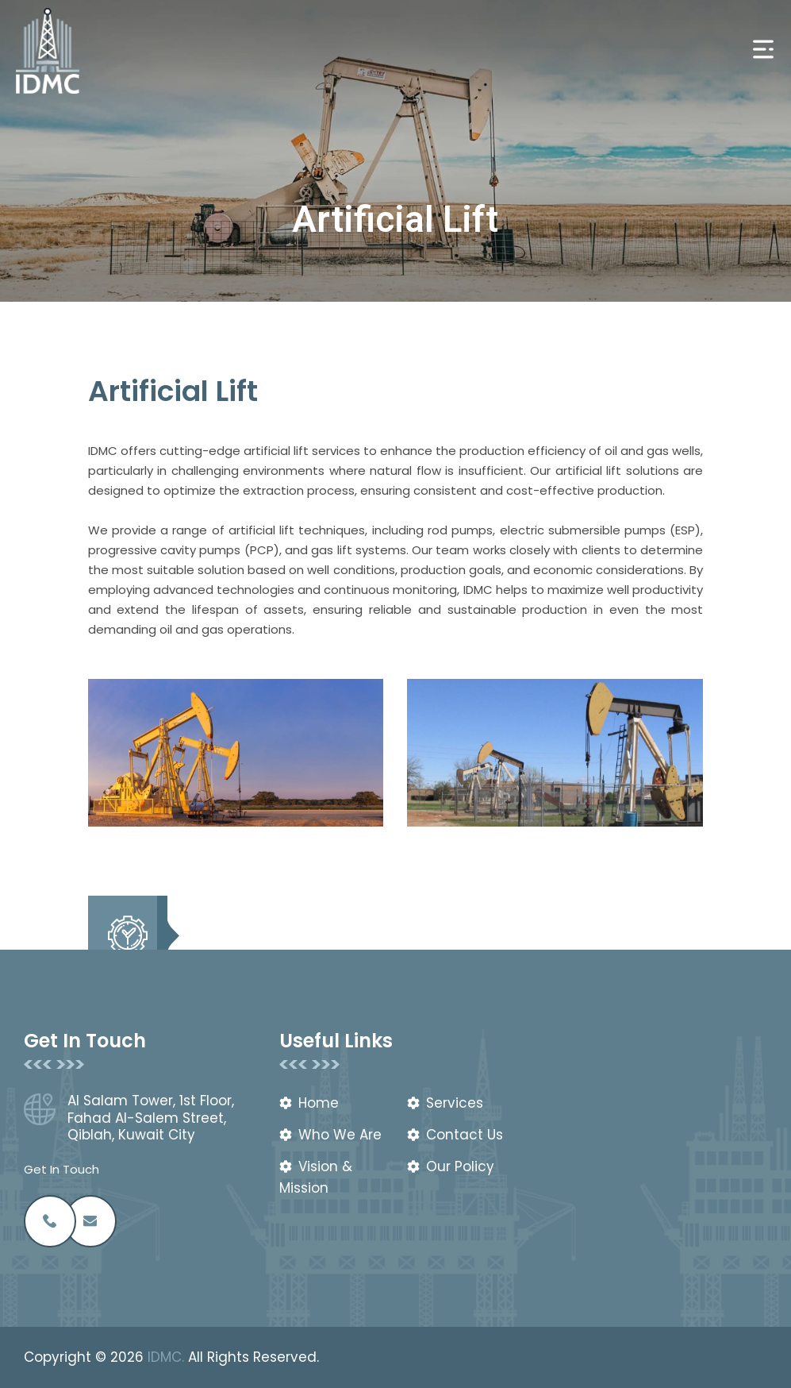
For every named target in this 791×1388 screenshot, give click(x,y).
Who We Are (340, 1134)
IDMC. (166, 1357)
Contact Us (464, 1134)
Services (454, 1102)
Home (318, 1102)
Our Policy (460, 1166)
